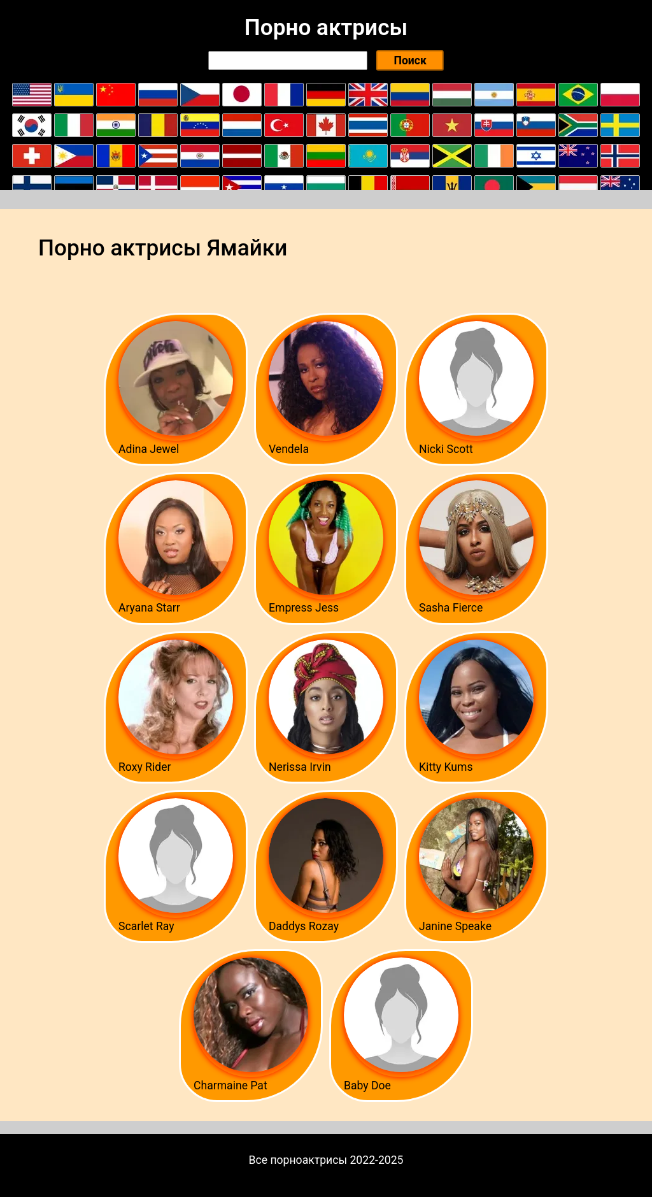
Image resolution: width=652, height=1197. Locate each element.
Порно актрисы (326, 27)
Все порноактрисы (298, 1160)
